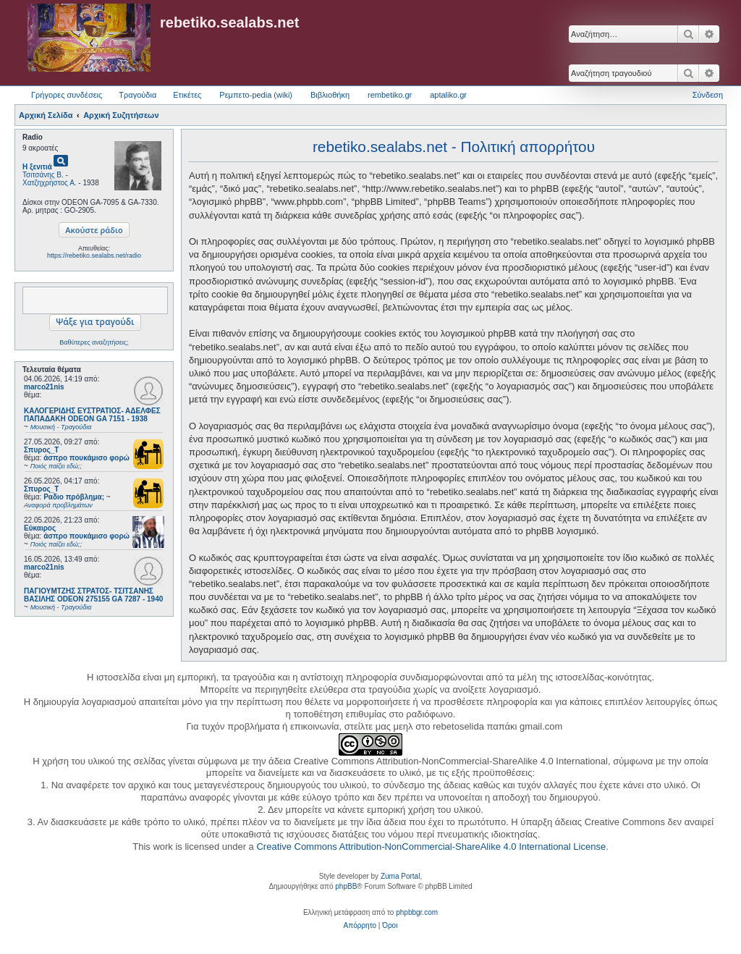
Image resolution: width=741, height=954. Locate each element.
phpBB (346, 886)
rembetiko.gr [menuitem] (390, 94)
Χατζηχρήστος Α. (49, 183)
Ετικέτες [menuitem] (187, 94)
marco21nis (44, 387)
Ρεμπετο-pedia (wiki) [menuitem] (255, 94)
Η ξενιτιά (37, 167)
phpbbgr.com (417, 912)
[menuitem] (360, 925)
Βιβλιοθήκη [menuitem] (330, 94)
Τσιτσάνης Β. (43, 175)
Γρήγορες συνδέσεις (66, 94)
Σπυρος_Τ (41, 450)
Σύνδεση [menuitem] (708, 94)
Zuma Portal (400, 876)
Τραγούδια (137, 94)
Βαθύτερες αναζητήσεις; (93, 342)
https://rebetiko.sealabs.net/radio (94, 255)
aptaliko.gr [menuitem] (448, 94)
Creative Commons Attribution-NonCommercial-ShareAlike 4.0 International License (431, 846)
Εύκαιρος (40, 528)
